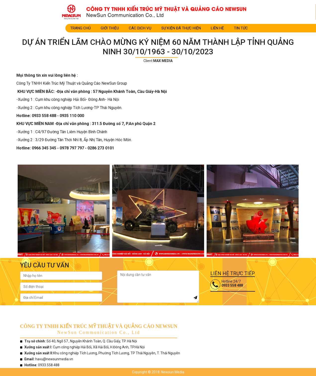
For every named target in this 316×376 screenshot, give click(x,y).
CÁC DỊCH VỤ (140, 28)
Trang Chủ (80, 28)
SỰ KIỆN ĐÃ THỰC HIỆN (181, 28)
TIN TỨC (241, 28)
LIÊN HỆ (217, 28)
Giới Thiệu (110, 28)
